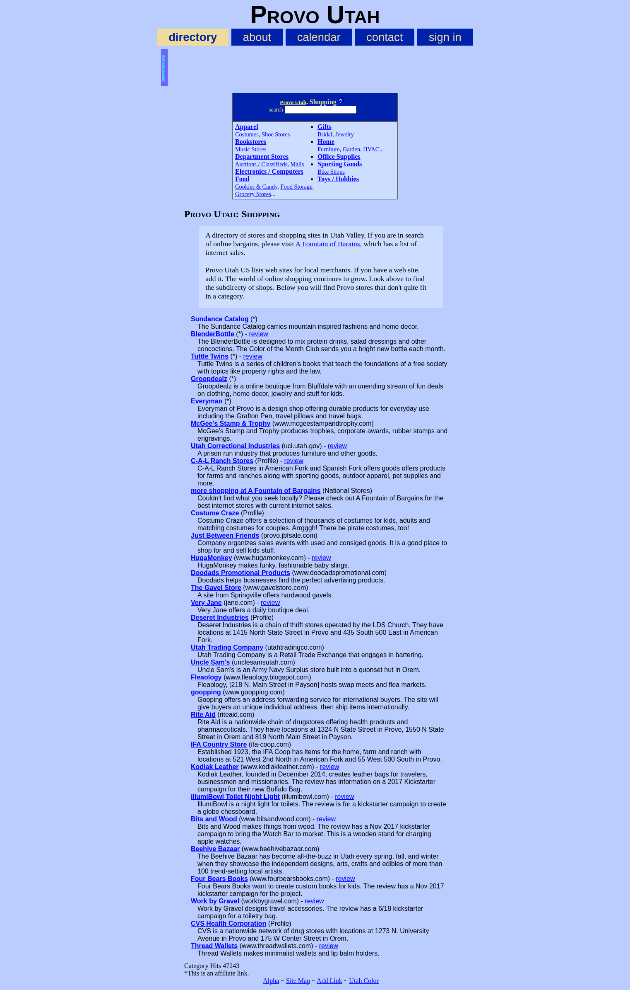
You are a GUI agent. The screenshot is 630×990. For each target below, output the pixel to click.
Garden (351, 149)
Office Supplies (339, 156)
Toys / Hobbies (338, 178)
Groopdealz (209, 378)
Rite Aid (203, 714)
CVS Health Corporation (228, 923)
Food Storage (296, 186)
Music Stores (251, 149)
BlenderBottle (212, 333)
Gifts (324, 126)
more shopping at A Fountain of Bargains (255, 490)
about (257, 37)
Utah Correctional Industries (235, 445)
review (258, 333)
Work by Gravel (215, 901)
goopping (206, 692)
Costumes (247, 134)
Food (242, 178)
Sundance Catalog (220, 319)
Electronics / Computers (269, 171)
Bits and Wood (214, 819)
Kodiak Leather (215, 766)
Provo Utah (293, 102)
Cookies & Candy (256, 186)
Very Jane (206, 602)
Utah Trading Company (227, 647)
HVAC (371, 149)
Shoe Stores (276, 134)
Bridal (324, 134)
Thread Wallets (214, 945)
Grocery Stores (253, 194)
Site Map (298, 980)
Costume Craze (215, 513)
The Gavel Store (216, 587)
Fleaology (206, 677)
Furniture (328, 149)
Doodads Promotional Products (240, 572)
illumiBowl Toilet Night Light (235, 796)
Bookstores (250, 141)
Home (325, 141)
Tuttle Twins (209, 356)
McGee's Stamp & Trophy (230, 423)
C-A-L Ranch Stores (222, 460)
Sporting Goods (339, 163)
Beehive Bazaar (215, 848)
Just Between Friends (225, 535)
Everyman (207, 401)
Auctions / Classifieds (261, 164)
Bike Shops (331, 171)
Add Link (329, 980)
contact (384, 37)
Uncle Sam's (210, 662)
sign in (445, 37)
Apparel (246, 126)
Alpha (271, 980)
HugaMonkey (211, 557)
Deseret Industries (220, 617)
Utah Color (364, 980)
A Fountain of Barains (328, 244)
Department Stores (262, 156)
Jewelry (344, 134)
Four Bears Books (219, 878)
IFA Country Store (219, 744)
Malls (297, 164)
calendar (319, 37)
